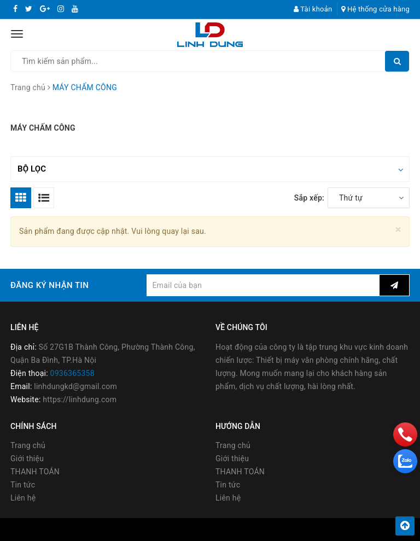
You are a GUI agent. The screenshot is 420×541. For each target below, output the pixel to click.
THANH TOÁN (35, 471)
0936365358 (72, 373)
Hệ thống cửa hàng (375, 9)
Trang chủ (27, 445)
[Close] (398, 230)
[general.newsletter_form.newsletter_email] (263, 285)
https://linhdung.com (79, 399)
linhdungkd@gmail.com (75, 386)
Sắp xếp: (309, 197)
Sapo (301, 529)
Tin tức (22, 484)
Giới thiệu (27, 458)
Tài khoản (313, 9)
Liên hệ (23, 497)
